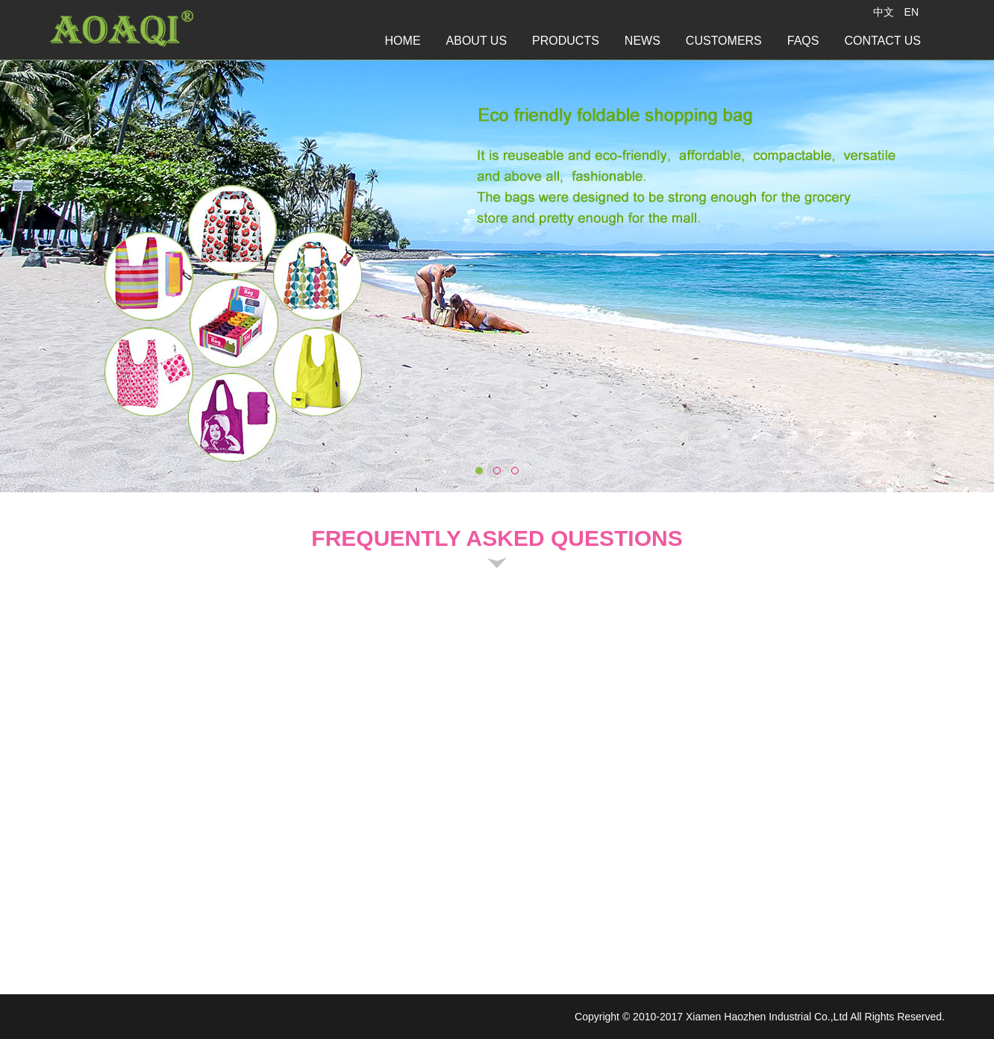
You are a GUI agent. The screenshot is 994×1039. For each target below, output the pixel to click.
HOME (403, 40)
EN (911, 12)
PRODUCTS (565, 40)
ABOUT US (476, 40)
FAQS (803, 40)
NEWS (642, 40)
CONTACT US (882, 40)
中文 (883, 12)
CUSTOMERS (724, 40)
